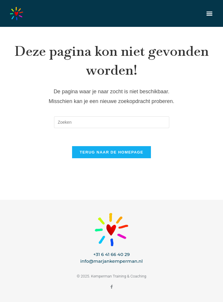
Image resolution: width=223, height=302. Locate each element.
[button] (209, 13)
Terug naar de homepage (111, 152)
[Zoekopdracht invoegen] (111, 122)
